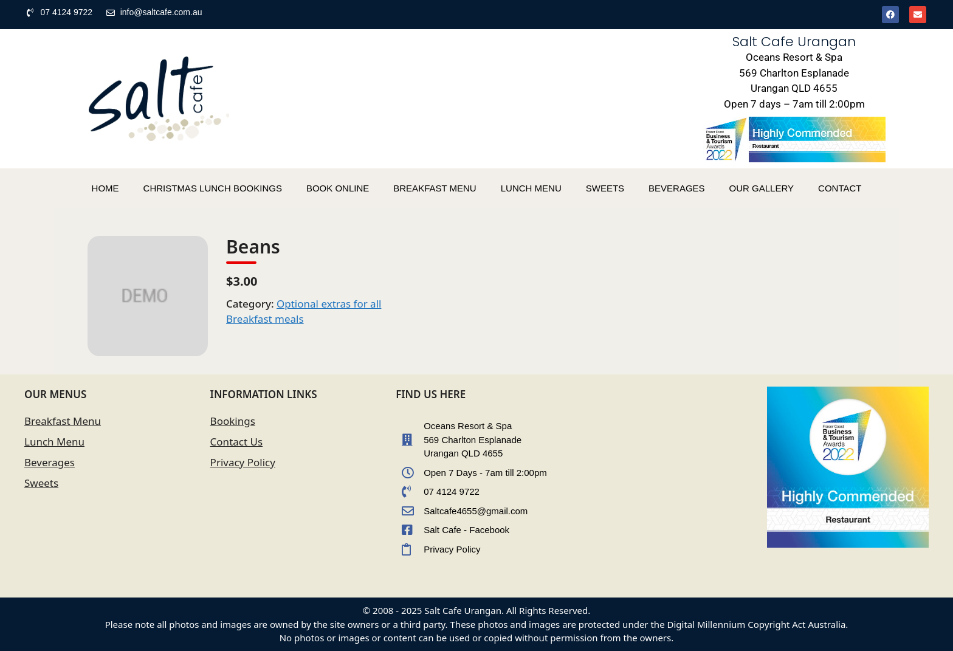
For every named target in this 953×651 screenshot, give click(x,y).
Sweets (41, 483)
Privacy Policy (242, 462)
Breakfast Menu (62, 421)
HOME (105, 188)
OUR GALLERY (761, 188)
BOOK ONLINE (337, 188)
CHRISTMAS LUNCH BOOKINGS (212, 188)
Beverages (49, 462)
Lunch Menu (54, 442)
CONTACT (839, 188)
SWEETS (605, 188)
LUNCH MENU (531, 188)
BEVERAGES (677, 188)
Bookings (232, 421)
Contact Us (236, 442)
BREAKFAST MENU (434, 188)
